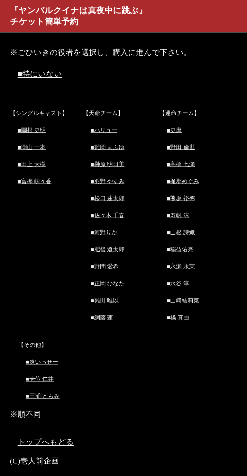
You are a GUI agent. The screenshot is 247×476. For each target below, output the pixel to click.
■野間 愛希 (105, 266)
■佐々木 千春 (107, 215)
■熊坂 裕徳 (181, 198)
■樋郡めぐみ (183, 181)
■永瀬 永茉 (181, 266)
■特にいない (40, 74)
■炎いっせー (42, 362)
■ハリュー (104, 130)
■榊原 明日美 (107, 164)
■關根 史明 (32, 130)
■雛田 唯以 (105, 300)
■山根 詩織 (181, 232)
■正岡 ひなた (107, 283)
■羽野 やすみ (107, 181)
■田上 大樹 (32, 164)
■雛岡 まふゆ (107, 147)
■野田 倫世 (181, 147)
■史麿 (174, 130)
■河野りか (104, 232)
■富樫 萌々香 (34, 181)
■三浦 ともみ (42, 396)
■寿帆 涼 (178, 215)
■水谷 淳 (178, 283)
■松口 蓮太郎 (107, 198)
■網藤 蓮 (102, 317)
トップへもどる (46, 442)
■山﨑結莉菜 (183, 300)
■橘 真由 (178, 317)
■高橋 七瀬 (181, 164)
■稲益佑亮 (180, 249)
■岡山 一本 (32, 147)
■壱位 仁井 (40, 379)
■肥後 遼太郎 (107, 249)
